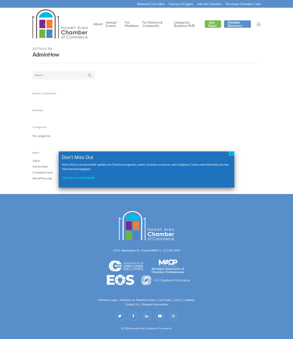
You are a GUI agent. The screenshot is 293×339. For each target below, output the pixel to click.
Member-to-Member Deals (137, 300)
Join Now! (212, 24)
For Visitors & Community (152, 24)
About (98, 24)
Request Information (155, 304)
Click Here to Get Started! (78, 177)
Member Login (107, 300)
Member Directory (235, 24)
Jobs (177, 300)
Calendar (189, 300)
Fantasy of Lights (181, 4)
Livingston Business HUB (184, 24)
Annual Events (111, 24)
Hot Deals (164, 300)
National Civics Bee (151, 4)
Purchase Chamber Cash (243, 4)
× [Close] (231, 153)
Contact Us (132, 304)
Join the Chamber (209, 4)
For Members (132, 24)
